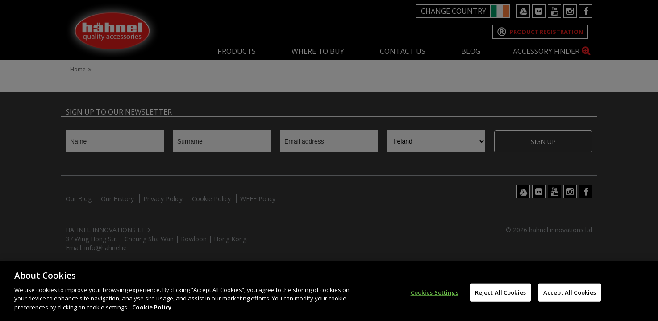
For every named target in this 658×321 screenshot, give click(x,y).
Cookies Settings (434, 300)
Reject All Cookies (500, 300)
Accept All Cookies (569, 300)
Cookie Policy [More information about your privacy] (151, 315)
